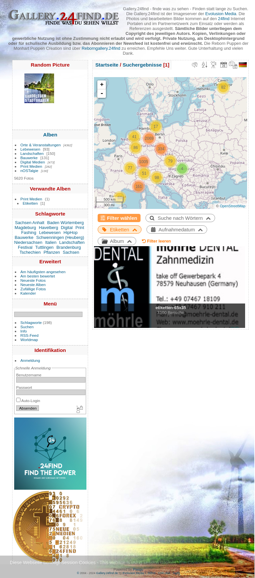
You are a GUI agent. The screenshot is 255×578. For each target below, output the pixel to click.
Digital (67, 227)
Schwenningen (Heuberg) (60, 237)
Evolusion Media (220, 13)
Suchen (27, 327)
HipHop (70, 232)
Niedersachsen (28, 242)
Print (80, 227)
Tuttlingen (44, 247)
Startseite (106, 65)
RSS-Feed (29, 335)
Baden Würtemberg (65, 222)
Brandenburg (68, 247)
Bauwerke (29, 158)
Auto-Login (28, 400)
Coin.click (164, 573)
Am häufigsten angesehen (43, 272)
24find (224, 18)
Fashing (28, 232)
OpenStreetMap (232, 206)
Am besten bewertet (37, 276)
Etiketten (30, 203)
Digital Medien (32, 162)
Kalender (28, 293)
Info (23, 331)
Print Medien (31, 166)
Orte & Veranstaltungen (40, 145)
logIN (176, 573)
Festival (25, 247)
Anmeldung (30, 360)
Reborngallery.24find (101, 48)
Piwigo (138, 569)
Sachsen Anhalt (29, 222)
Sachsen (71, 252)
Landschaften (32, 153)
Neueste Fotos (33, 280)
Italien (50, 242)
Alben (50, 134)
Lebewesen (30, 149)
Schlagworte (31, 322)
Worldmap (29, 339)
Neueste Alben (33, 284)
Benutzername (29, 375)
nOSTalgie (29, 170)
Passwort (24, 387)
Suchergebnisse (142, 65)
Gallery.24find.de (107, 573)
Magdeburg (25, 227)
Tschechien (30, 252)
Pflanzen (52, 252)
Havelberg (48, 227)
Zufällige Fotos (33, 289)
